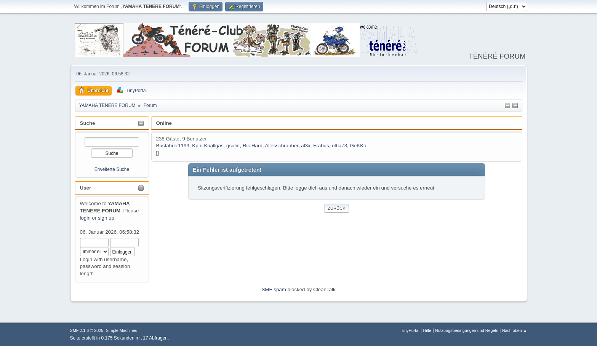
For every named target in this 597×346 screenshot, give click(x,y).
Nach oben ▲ (514, 330)
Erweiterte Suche (111, 169)
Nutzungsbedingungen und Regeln (466, 330)
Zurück (337, 208)
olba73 (339, 145)
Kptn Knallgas (207, 145)
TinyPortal (410, 330)
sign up (106, 218)
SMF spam (273, 289)
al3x (305, 145)
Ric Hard (252, 145)
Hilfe (427, 330)
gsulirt (233, 145)
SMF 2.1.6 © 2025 (87, 330)
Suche (87, 123)
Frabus (321, 145)
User (85, 188)
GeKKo (358, 145)
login (85, 218)
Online (164, 123)
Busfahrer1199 (172, 145)
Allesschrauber (281, 145)
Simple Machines (121, 330)
